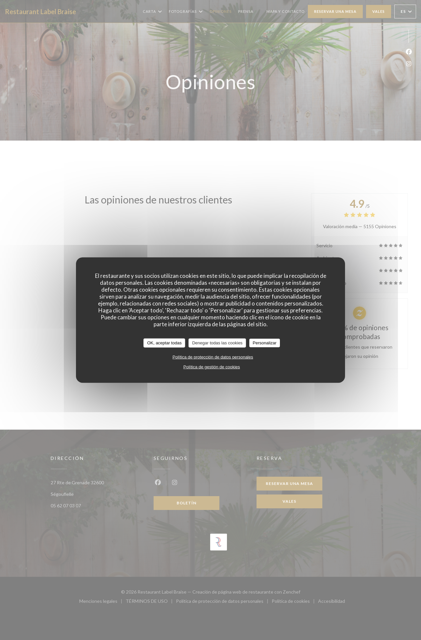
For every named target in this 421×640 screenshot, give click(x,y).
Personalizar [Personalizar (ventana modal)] (264, 342)
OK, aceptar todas (164, 342)
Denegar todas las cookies (217, 342)
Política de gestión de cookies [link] (212, 366)
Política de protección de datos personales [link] (213, 356)
